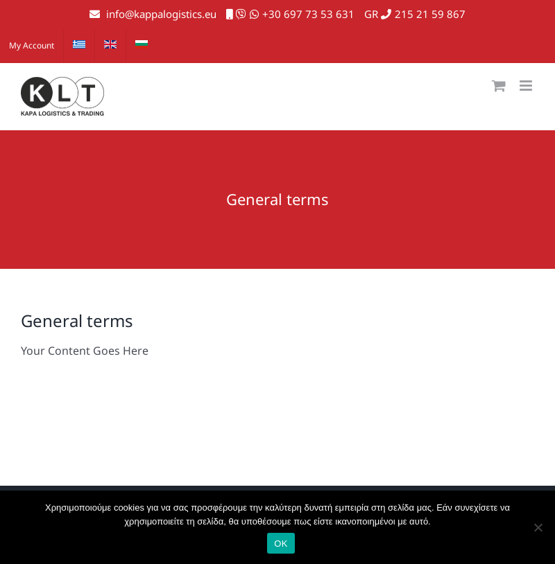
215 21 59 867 (430, 14)
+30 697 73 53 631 (308, 14)
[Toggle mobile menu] (527, 85)
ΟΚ (280, 543)
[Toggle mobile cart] (499, 85)
